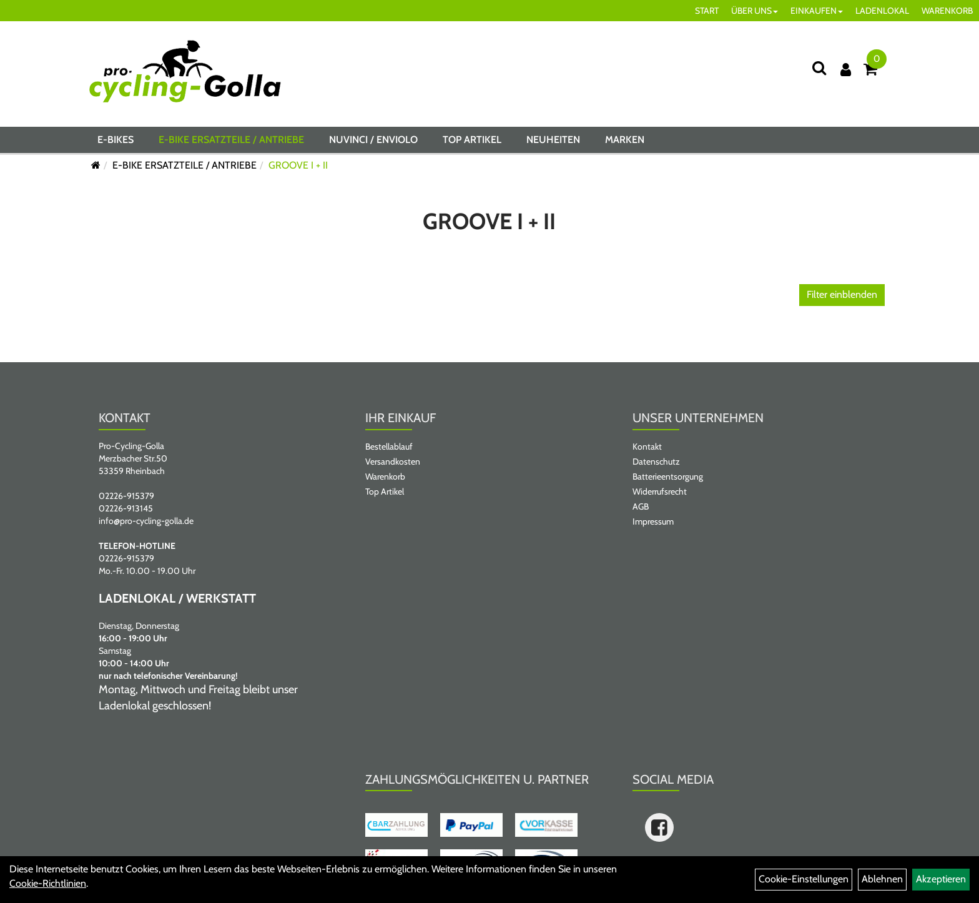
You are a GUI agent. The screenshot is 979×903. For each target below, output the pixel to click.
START (707, 10)
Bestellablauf (389, 446)
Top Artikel (472, 140)
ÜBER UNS (754, 10)
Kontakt (647, 446)
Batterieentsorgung (667, 476)
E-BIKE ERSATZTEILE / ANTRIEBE (231, 140)
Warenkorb (385, 476)
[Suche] (819, 68)
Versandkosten (392, 461)
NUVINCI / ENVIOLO (373, 140)
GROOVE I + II (298, 165)
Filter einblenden (842, 294)
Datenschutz (656, 461)
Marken (624, 140)
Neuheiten (553, 140)
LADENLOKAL (882, 10)
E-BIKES (115, 140)
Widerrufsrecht (659, 491)
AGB (640, 506)
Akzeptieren (941, 879)
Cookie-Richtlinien (47, 883)
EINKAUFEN (816, 10)
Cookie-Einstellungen (804, 879)
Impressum (653, 521)
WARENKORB (947, 10)
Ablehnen (882, 879)
